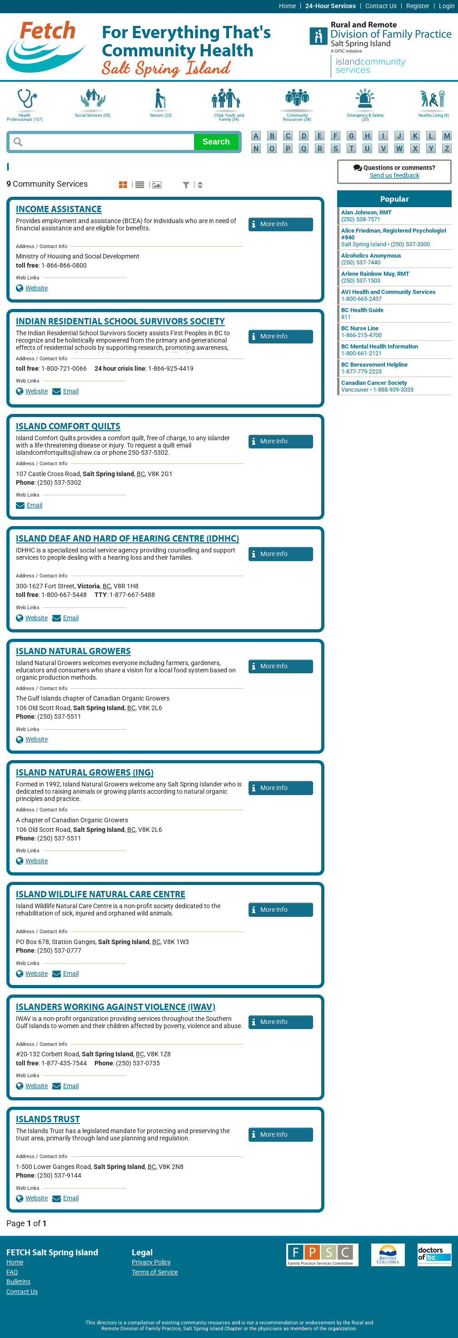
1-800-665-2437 (388, 295)
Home (287, 6)
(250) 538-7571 (366, 216)
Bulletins (18, 1282)
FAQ (12, 1272)
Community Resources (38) (297, 117)
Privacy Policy (151, 1262)
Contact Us (381, 6)
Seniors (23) (161, 115)
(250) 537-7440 (371, 259)
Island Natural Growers (73, 651)
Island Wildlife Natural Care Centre (100, 894)
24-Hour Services (330, 6)
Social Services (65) (92, 115)
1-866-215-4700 (361, 331)
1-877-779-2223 (374, 368)
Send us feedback (394, 175)
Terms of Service (155, 1272)
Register (417, 6)
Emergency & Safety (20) (365, 117)
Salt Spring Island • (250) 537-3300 (393, 237)
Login (447, 6)
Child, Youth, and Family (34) (229, 117)
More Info (270, 224)
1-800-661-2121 (379, 350)
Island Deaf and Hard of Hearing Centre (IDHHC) (127, 538)
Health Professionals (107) (25, 117)
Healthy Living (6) (433, 115)
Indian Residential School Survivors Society (120, 321)
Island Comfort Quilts (68, 426)
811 (362, 313)
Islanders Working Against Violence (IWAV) (115, 1006)
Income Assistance (59, 208)
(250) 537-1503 (375, 277)
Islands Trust (48, 1118)
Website (32, 288)
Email (65, 391)
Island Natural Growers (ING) (85, 772)
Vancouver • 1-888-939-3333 (377, 386)
